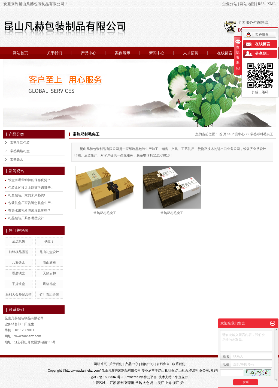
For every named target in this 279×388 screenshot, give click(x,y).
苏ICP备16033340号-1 (107, 377)
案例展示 (122, 53)
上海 (168, 383)
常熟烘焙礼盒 (20, 151)
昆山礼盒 (181, 370)
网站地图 (247, 4)
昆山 (153, 383)
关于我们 (54, 53)
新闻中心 (156, 53)
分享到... (262, 54)
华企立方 (181, 377)
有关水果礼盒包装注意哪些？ (29, 210)
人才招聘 (190, 53)
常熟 (138, 383)
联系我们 (178, 364)
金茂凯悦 (18, 241)
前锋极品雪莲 (18, 252)
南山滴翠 (49, 262)
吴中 (183, 383)
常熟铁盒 (16, 159)
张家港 (129, 383)
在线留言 (224, 53)
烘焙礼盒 (49, 284)
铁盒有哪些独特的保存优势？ (29, 180)
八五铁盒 (18, 262)
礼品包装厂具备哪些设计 (26, 218)
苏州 (120, 383)
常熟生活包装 (20, 143)
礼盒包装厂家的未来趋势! (26, 195)
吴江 (161, 383)
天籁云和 (49, 273)
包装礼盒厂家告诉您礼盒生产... (30, 203)
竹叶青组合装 (49, 294)
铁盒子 (49, 241)
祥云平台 (150, 377)
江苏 (113, 383)
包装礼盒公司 (199, 370)
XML (271, 4)
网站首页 (20, 53)
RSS (261, 4)
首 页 (222, 134)
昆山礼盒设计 (49, 252)
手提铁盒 (18, 284)
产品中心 (88, 53)
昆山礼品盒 (166, 370)
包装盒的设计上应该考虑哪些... (30, 188)
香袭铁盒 (18, 273)
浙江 (175, 383)
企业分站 (229, 4)
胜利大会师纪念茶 (18, 294)
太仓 (146, 383)
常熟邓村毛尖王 (261, 134)
